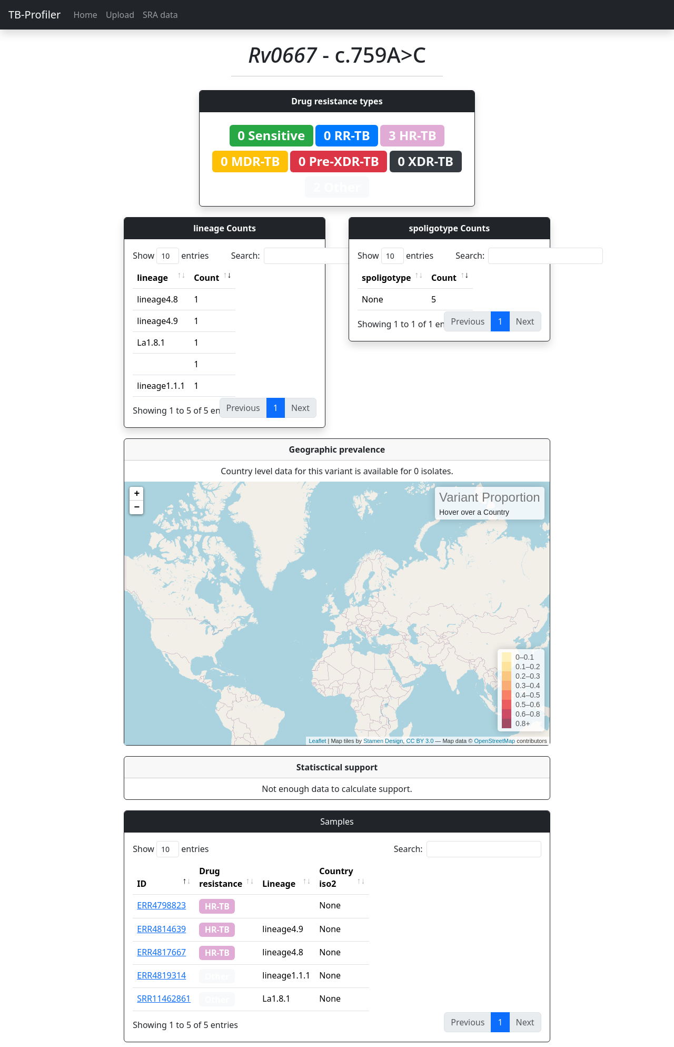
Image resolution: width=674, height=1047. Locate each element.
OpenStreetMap (494, 741)
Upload (120, 15)
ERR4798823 (161, 892)
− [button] (137, 507)
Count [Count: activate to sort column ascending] (206, 277)
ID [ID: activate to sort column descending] (141, 871)
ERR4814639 (161, 916)
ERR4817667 (161, 939)
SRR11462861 (164, 986)
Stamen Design (383, 741)
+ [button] (137, 493)
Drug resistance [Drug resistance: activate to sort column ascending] (232, 871)
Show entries (171, 256)
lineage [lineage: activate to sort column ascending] (152, 277)
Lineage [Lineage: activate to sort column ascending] (302, 871)
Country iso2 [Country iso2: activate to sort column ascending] (368, 871)
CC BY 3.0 (419, 741)
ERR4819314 (161, 962)
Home (85, 15)
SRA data (160, 15)
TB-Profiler (34, 14)
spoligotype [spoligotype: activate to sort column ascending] (386, 277)
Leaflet (317, 741)
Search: (305, 256)
